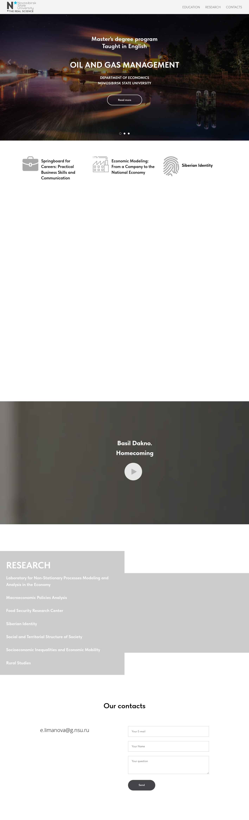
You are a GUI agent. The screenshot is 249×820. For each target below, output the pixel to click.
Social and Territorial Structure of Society (45, 638)
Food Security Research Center (35, 611)
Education (191, 7)
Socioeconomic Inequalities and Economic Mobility (54, 651)
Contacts (234, 7)
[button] (133, 473)
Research (213, 7)
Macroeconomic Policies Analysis (37, 598)
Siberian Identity (22, 625)
